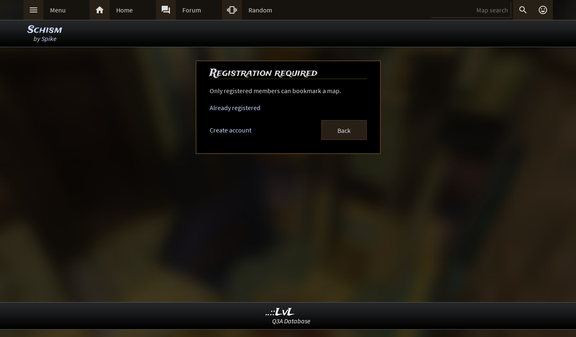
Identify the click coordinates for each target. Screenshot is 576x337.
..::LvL (280, 312)
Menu (58, 10)
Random (260, 10)
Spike (49, 38)
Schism (45, 30)
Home (124, 10)
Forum (191, 10)
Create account (230, 130)
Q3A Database (291, 321)
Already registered (235, 108)
